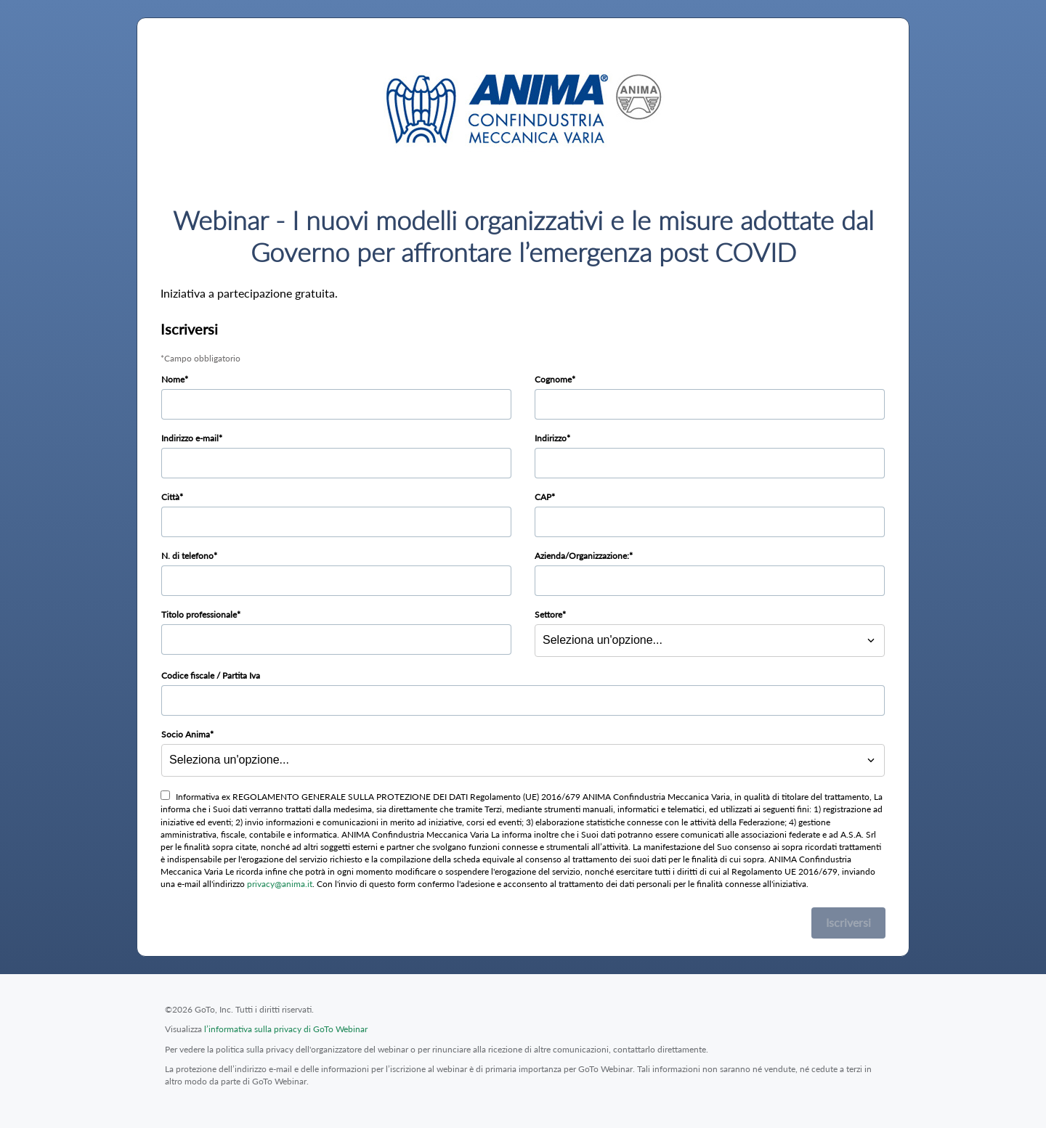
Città (170, 496)
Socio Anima (185, 734)
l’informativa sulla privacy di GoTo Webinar (286, 1028)
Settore (548, 614)
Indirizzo (551, 438)
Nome (173, 379)
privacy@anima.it (279, 883)
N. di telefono (187, 555)
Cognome (553, 379)
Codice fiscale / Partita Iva (210, 675)
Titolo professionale (199, 614)
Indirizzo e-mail (190, 438)
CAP (543, 496)
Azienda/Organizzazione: (582, 555)
